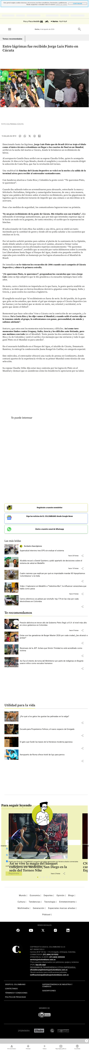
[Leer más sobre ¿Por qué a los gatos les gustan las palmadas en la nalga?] (54, 716)
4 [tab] (47, 878)
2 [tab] (41, 878)
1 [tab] (38, 878)
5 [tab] (50, 878)
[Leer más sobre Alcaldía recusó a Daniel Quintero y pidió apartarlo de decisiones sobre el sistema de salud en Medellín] (54, 562)
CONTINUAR (77, 3)
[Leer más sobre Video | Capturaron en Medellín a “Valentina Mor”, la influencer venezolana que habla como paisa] (54, 587)
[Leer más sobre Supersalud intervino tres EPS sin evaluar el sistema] (54, 550)
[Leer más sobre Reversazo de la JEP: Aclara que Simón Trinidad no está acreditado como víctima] (54, 649)
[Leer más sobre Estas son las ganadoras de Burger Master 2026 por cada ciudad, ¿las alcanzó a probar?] (54, 636)
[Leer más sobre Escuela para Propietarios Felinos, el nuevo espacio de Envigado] (54, 729)
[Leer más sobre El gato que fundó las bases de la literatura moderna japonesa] (54, 742)
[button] (82, 555)
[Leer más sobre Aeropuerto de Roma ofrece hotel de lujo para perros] (54, 754)
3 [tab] (44, 878)
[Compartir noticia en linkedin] (39, 136)
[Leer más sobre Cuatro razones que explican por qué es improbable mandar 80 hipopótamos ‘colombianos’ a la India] (54, 574)
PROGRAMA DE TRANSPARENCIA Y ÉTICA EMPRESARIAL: (53, 967)
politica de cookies (61, 4)
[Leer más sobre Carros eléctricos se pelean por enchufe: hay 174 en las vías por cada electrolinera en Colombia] (54, 600)
